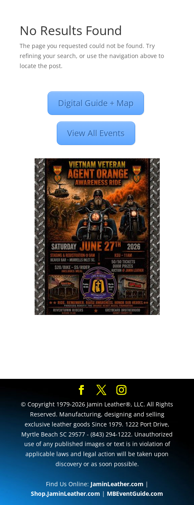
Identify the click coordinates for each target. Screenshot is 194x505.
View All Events (96, 133)
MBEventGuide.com (135, 493)
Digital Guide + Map (96, 103)
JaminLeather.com (117, 484)
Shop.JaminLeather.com (65, 493)
